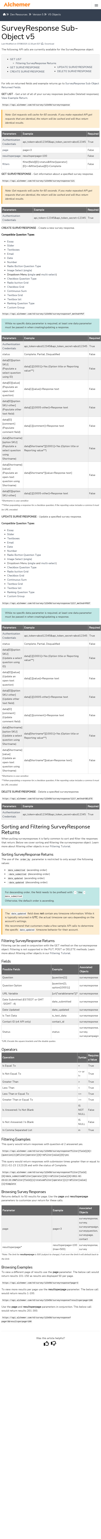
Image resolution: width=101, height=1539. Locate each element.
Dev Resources (18, 14)
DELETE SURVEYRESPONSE (74, 71)
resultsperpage (11, 156)
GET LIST (16, 59)
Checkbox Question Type (21, 278)
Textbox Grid (15, 295)
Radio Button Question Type (24, 266)
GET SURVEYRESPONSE (25, 67)
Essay (10, 241)
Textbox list (14, 299)
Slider (10, 245)
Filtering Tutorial (60, 846)
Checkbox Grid (15, 287)
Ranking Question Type (20, 303)
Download (48, 44)
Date (10, 258)
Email (10, 254)
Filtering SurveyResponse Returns (36, 63)
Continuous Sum (17, 291)
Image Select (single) (19, 270)
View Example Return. (14, 98)
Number (12, 262)
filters (5, 164)
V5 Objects (54, 14)
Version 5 (38, 14)
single (31, 274)
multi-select (48, 274)
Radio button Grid (17, 282)
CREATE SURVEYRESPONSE (27, 71)
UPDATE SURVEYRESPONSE (74, 67)
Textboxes (13, 249)
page (5, 150)
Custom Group (16, 307)
